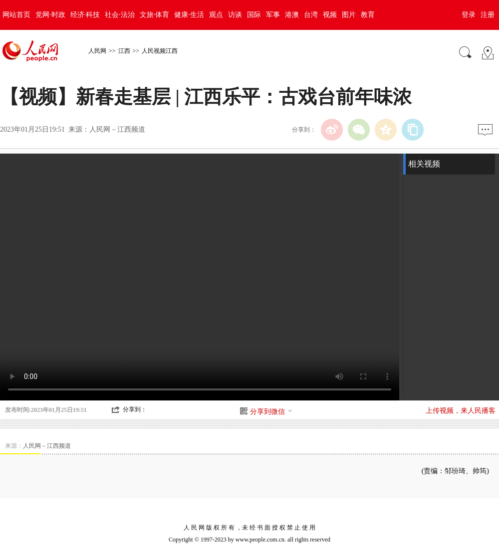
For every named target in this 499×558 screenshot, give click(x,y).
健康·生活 (189, 14)
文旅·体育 (155, 14)
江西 (124, 50)
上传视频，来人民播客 (461, 410)
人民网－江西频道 (117, 129)
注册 (488, 14)
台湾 (311, 14)
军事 (273, 14)
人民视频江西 (160, 50)
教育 (368, 14)
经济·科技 (85, 14)
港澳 (292, 14)
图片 (349, 14)
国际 (254, 14)
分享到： (135, 409)
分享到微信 (271, 411)
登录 (469, 14)
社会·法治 (120, 14)
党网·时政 (50, 14)
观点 (216, 14)
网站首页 (16, 14)
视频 (330, 14)
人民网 (97, 50)
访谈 (235, 14)
